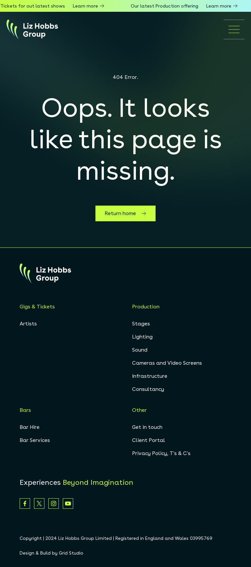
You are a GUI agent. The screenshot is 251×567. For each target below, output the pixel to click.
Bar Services (35, 440)
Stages (141, 323)
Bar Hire (30, 427)
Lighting (142, 337)
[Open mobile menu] (234, 29)
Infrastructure (149, 376)
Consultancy (148, 389)
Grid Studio (71, 553)
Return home (125, 213)
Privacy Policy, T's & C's (161, 453)
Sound (139, 350)
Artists (28, 323)
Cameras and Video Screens (167, 363)
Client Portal (148, 440)
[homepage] (32, 29)
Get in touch (147, 427)
